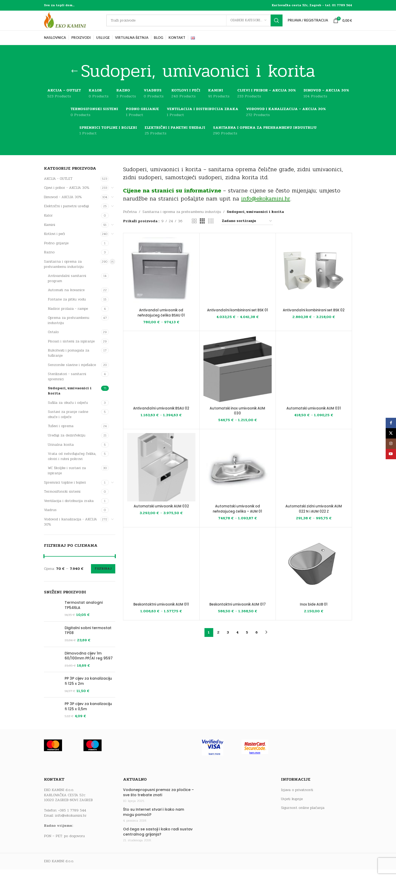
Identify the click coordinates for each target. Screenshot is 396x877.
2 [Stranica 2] (218, 640)
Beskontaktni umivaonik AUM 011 (161, 611)
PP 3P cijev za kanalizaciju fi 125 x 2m (88, 710)
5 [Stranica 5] (247, 640)
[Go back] (74, 79)
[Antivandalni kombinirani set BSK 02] (314, 279)
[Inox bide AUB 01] (314, 573)
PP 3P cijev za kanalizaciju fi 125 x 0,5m (88, 743)
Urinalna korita (61, 452)
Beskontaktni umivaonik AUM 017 (237, 611)
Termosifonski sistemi (62, 499)
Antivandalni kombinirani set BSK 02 (313, 320)
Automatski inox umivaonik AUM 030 (237, 418)
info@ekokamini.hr (71, 860)
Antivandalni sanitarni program (67, 286)
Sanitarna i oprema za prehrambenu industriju (63, 271)
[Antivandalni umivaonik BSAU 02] (161, 377)
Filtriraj (103, 576)
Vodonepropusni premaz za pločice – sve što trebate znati (158, 837)
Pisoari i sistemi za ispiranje (71, 348)
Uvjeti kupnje (292, 844)
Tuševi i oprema (60, 433)
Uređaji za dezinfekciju (66, 442)
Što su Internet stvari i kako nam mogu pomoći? (153, 857)
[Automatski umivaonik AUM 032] (161, 475)
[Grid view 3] (202, 228)
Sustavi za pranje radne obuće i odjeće (68, 421)
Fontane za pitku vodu (67, 307)
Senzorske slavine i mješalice (72, 372)
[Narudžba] (247, 229)
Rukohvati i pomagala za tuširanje (68, 360)
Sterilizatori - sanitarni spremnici (67, 384)
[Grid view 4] (211, 228)
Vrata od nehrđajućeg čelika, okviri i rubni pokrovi (72, 463)
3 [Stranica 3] (228, 640)
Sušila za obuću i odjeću (68, 410)
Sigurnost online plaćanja (302, 853)
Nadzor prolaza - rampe (68, 316)
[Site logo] (76, 24)
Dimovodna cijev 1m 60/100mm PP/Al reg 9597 (89, 672)
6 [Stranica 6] (256, 640)
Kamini (49, 232)
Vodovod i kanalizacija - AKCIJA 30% (70, 529)
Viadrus (50, 517)
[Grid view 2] (194, 228)
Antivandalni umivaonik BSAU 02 (161, 415)
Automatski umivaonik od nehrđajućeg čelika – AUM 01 (237, 516)
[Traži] (198, 24)
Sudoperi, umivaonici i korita (70, 398)
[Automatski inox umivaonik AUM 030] (237, 377)
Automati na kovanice (66, 297)
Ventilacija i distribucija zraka (69, 508)
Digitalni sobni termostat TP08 (88, 640)
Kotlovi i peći (54, 241)
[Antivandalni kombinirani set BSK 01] (237, 279)
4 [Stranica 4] (237, 640)
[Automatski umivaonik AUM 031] (314, 377)
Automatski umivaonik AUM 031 (314, 415)
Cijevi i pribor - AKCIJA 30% (66, 195)
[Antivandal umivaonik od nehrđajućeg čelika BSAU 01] (161, 279)
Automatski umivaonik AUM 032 (161, 513)
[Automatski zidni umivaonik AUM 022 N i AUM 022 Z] (314, 475)
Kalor (48, 223)
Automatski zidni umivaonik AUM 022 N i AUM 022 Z (314, 516)
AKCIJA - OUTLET (58, 186)
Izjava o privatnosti (297, 835)
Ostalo (53, 339)
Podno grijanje (56, 250)
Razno (49, 260)
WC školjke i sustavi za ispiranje (67, 478)
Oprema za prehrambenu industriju (68, 327)
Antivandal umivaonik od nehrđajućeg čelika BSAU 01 (161, 320)
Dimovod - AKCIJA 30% (63, 204)
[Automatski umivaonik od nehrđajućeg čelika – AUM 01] (237, 475)
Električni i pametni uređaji (66, 214)
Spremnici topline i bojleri (65, 490)
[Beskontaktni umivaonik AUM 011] (161, 573)
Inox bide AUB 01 (314, 611)
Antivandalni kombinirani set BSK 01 (237, 320)
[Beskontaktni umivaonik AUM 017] (237, 573)
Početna (130, 219)
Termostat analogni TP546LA (84, 613)
